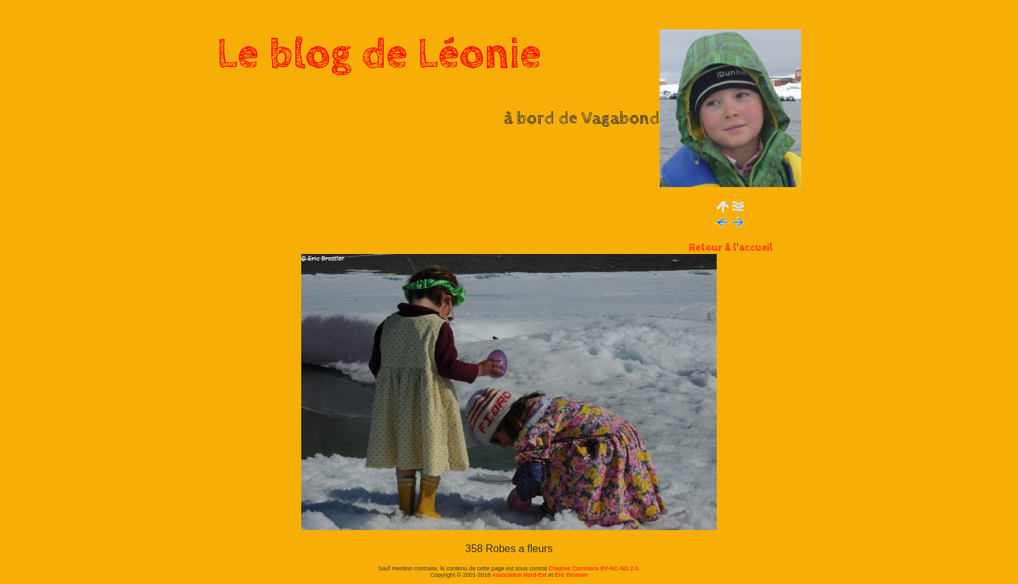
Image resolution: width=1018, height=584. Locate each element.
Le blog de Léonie (379, 54)
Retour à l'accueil (731, 248)
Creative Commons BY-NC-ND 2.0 (593, 568)
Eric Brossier (571, 575)
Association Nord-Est (519, 575)
